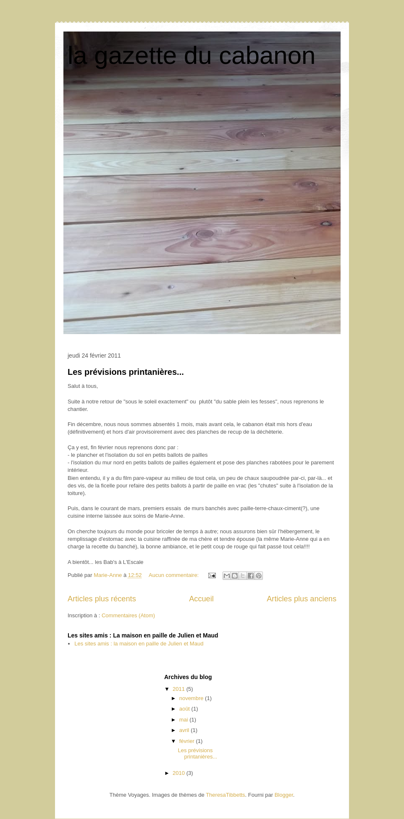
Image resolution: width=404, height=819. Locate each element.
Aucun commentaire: (174, 575)
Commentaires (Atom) (128, 615)
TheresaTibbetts (225, 795)
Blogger (284, 795)
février (187, 741)
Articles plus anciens (301, 599)
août (185, 709)
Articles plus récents (102, 599)
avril (185, 730)
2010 (179, 773)
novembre (192, 698)
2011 (179, 689)
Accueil (201, 599)
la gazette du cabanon (191, 55)
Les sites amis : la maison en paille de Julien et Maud (138, 643)
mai (184, 719)
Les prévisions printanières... (126, 372)
